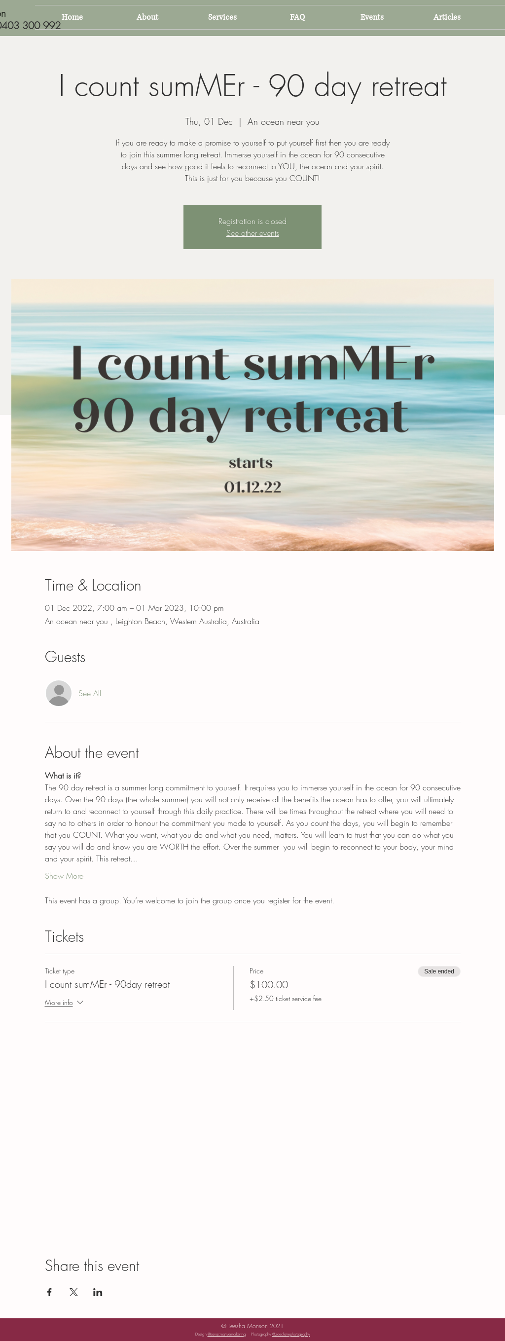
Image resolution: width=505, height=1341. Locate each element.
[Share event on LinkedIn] (98, 1292)
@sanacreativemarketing (227, 1334)
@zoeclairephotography (291, 1334)
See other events (252, 232)
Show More (64, 875)
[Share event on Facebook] (49, 1292)
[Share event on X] (73, 1292)
